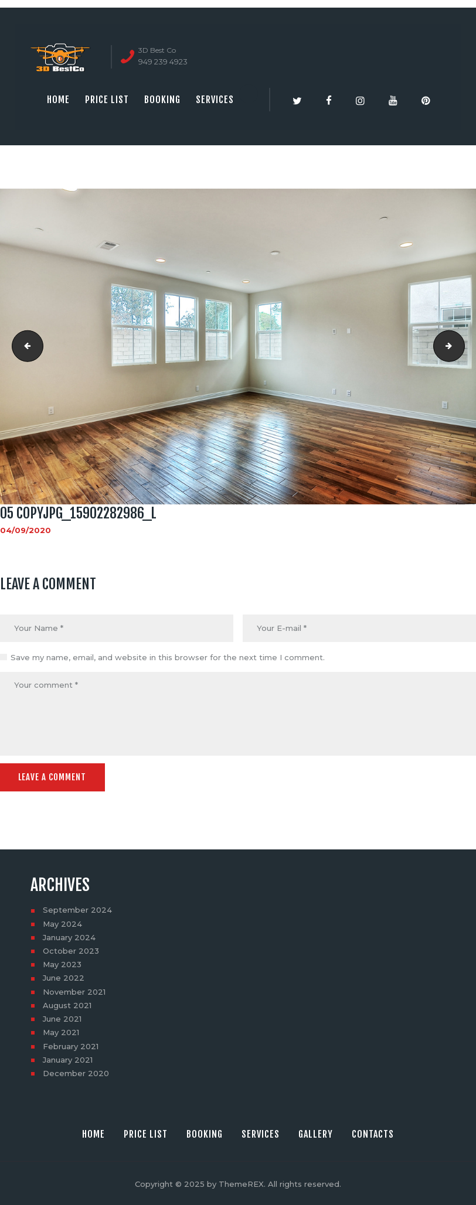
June (63, 977)
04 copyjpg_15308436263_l (24, 346)
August (67, 1004)
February (70, 1045)
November (74, 990)
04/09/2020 (25, 530)
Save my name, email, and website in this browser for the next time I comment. (168, 657)
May (62, 922)
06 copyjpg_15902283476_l (461, 346)
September (77, 909)
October (71, 949)
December (76, 1072)
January (69, 936)
